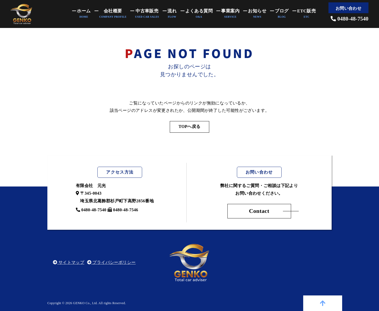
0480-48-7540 (349, 19)
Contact (259, 211)
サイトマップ (68, 262)
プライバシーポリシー (111, 262)
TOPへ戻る (189, 126)
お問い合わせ (348, 8)
